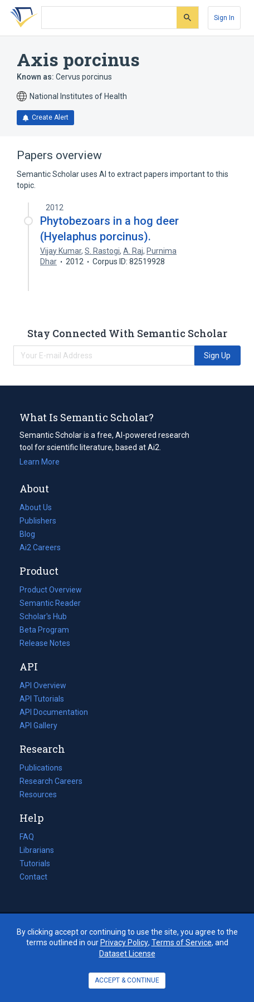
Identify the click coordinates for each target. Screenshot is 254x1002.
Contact (33, 876)
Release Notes (44, 643)
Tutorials (34, 863)
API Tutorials (41, 698)
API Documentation (53, 712)
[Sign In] (224, 17)
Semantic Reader (50, 603)
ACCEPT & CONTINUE (127, 980)
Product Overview (50, 589)
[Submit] (187, 17)
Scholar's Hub (43, 616)
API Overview (42, 685)
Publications (40, 767)
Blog (31, 534)
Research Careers (50, 781)
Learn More (39, 461)
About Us (35, 507)
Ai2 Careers (40, 547)
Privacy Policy (124, 942)
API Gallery (38, 725)
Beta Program (44, 629)
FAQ (26, 836)
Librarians (36, 850)
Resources (38, 794)
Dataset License (127, 953)
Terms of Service (182, 942)
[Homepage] (22, 17)
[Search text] (109, 18)
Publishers (37, 520)
